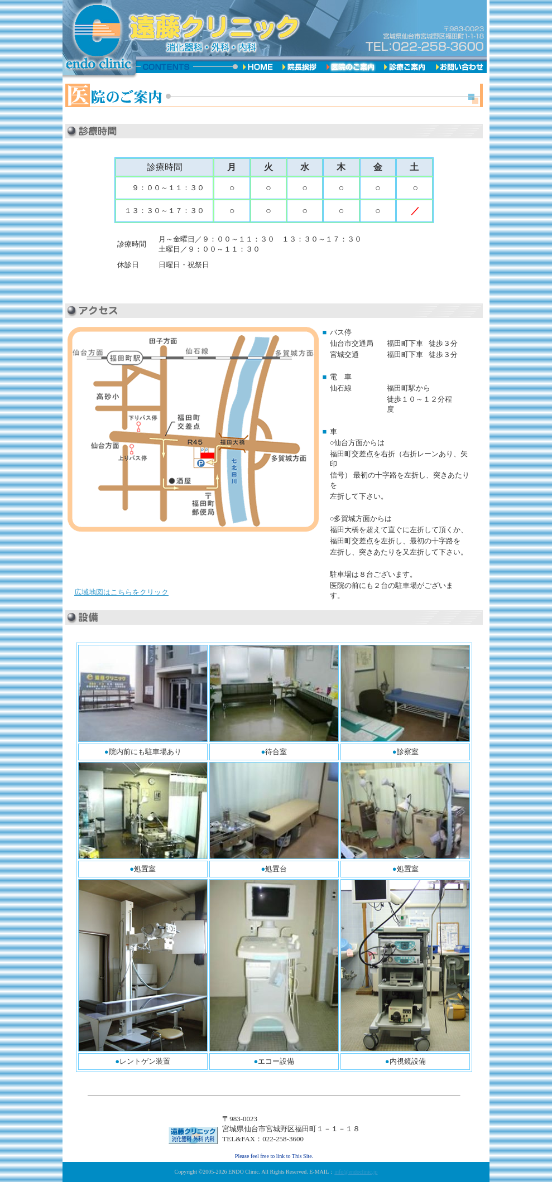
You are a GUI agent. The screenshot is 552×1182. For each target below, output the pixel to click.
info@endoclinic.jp (355, 1172)
